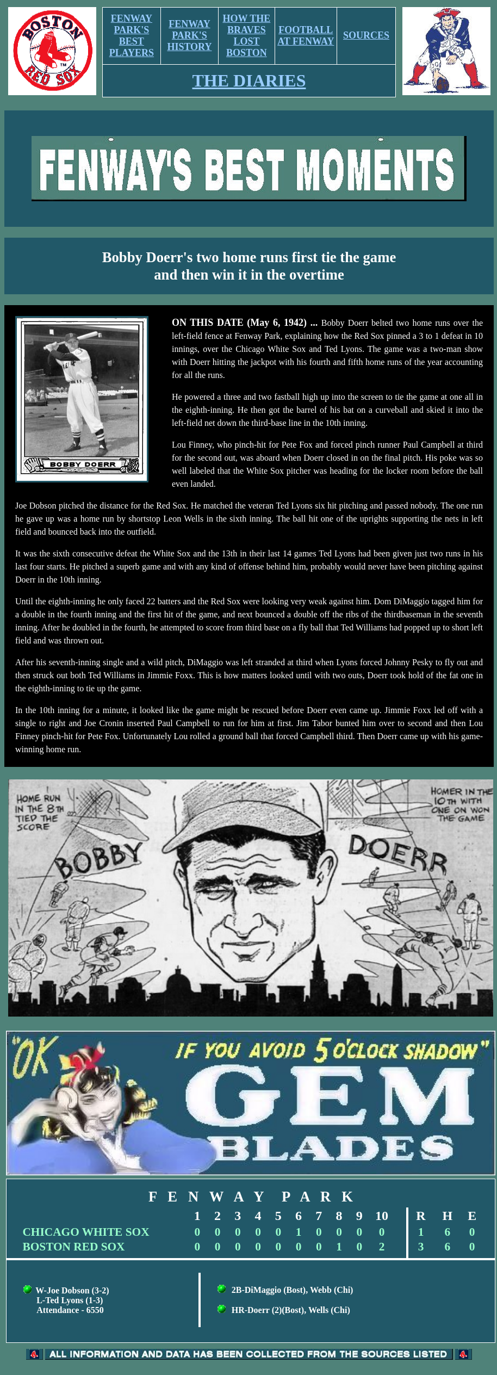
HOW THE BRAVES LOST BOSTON (246, 35)
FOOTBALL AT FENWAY (305, 35)
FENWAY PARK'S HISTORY (189, 35)
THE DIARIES (249, 80)
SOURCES (366, 35)
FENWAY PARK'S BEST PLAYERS (131, 35)
